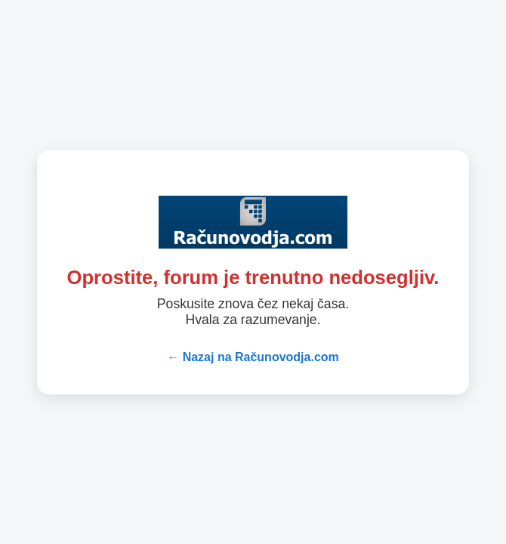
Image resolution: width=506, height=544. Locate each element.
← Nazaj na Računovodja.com (253, 357)
